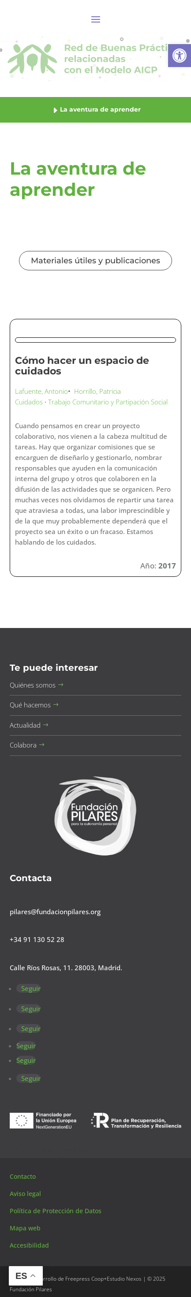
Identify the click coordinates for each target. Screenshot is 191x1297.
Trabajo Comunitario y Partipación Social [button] (108, 401)
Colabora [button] (23, 744)
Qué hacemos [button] (30, 704)
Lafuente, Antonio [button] (41, 391)
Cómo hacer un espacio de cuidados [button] (82, 366)
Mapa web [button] (25, 1228)
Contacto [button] (23, 1176)
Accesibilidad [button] (29, 1245)
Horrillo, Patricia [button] (97, 391)
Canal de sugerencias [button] (52, 1150)
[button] (179, 55)
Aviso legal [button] (26, 1193)
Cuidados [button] (29, 401)
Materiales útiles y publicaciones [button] (95, 260)
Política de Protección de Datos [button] (56, 1211)
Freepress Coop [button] (84, 1278)
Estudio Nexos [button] (124, 1278)
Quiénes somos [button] (33, 684)
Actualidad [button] (25, 725)
